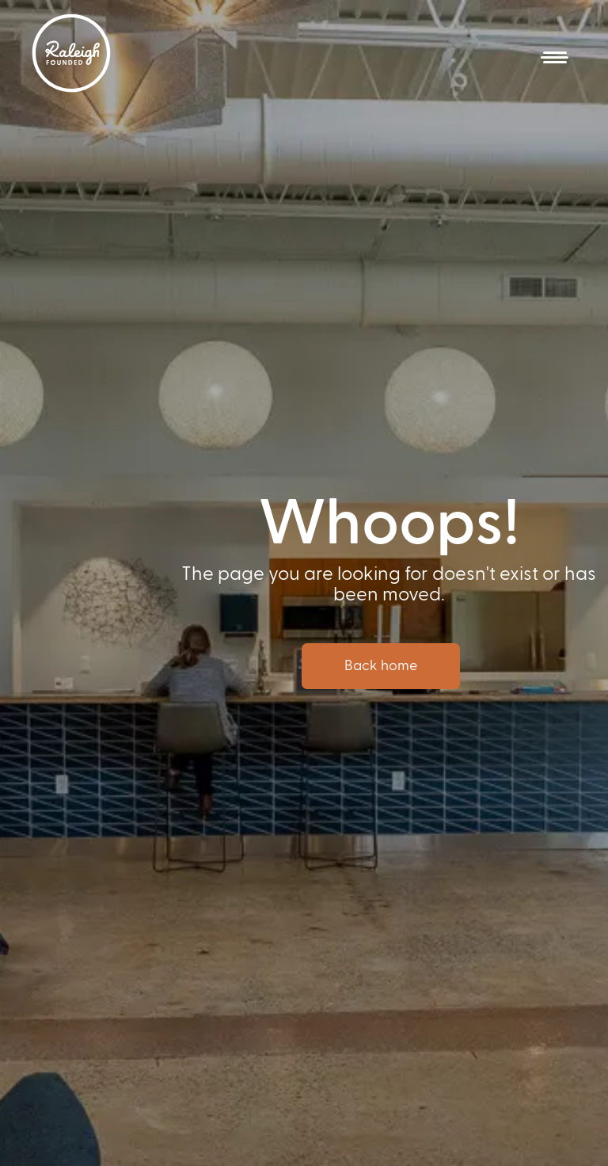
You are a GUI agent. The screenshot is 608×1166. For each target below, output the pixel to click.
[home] (71, 53)
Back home (380, 666)
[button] (554, 57)
